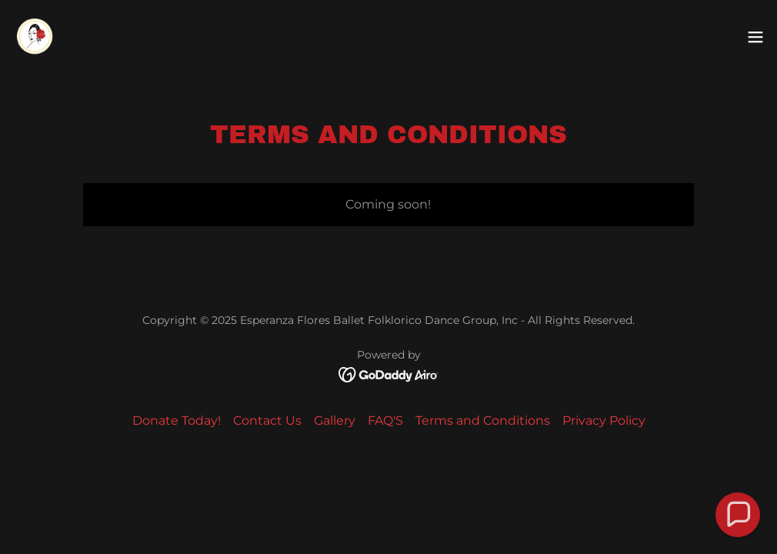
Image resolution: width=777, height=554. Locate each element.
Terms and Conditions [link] (482, 420)
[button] (755, 37)
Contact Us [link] (267, 420)
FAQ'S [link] (385, 420)
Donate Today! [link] (176, 420)
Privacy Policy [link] (603, 420)
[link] (35, 37)
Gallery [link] (334, 420)
